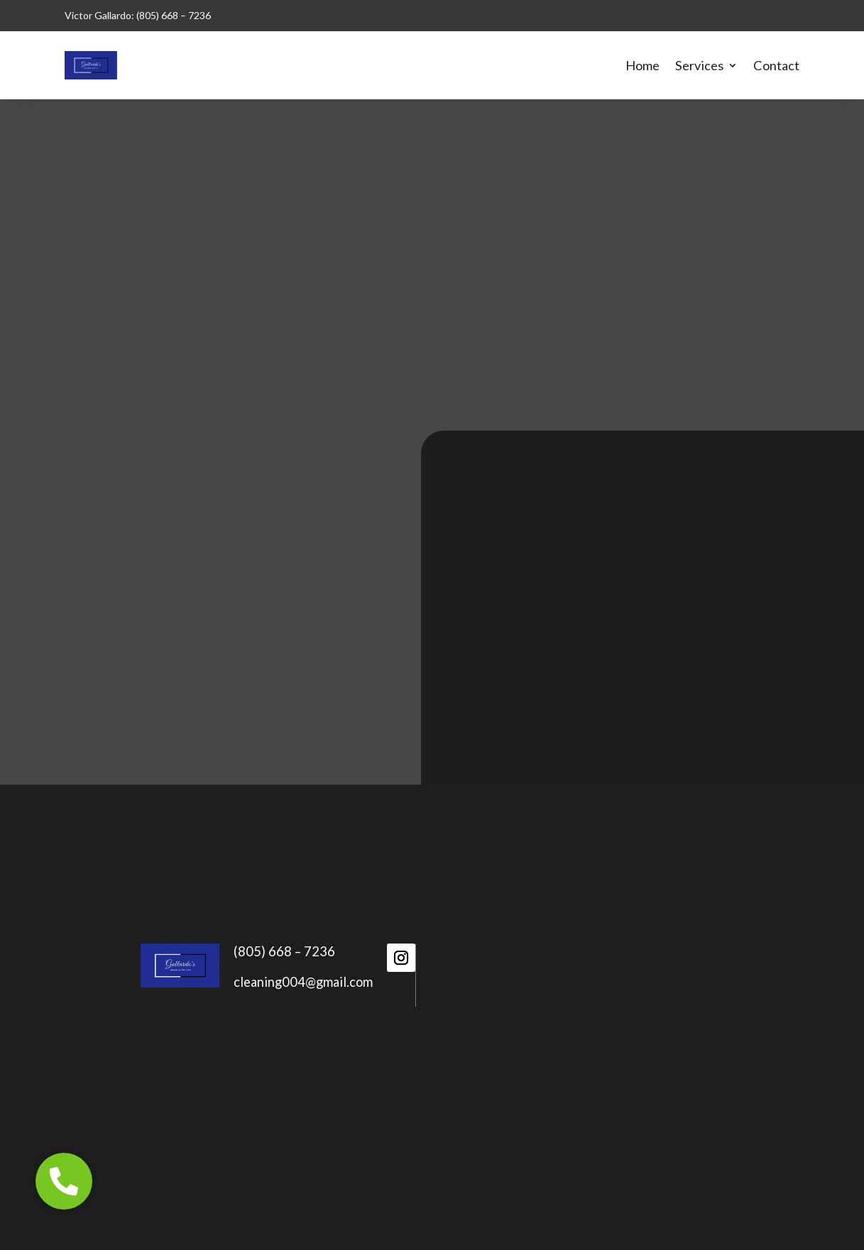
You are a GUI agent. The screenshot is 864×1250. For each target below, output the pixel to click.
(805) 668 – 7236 (284, 951)
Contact (776, 65)
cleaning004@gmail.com (303, 982)
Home (642, 65)
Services (699, 65)
